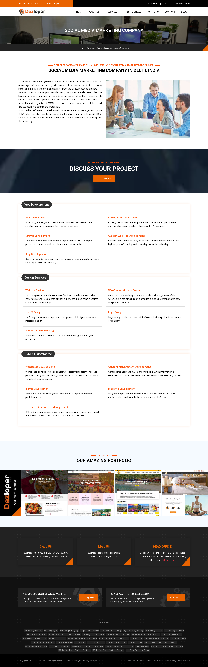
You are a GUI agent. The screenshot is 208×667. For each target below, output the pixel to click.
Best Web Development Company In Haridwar (64, 634)
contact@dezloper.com (157, 3)
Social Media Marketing (64, 642)
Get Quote (88, 597)
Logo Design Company (178, 638)
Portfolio (153, 11)
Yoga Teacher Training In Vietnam (138, 650)
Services (91, 47)
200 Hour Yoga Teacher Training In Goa (119, 646)
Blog (184, 11)
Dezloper (93, 660)
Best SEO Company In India (117, 642)
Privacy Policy (170, 660)
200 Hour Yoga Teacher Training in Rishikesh (160, 642)
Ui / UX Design (80, 642)
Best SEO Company (136, 642)
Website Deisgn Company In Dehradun (145, 634)
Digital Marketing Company (133, 631)
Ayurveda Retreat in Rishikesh (36, 646)
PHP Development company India (156, 638)
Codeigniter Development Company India (113, 638)
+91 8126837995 (60, 552)
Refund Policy (184, 660)
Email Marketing (136, 638)
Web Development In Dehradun (118, 634)
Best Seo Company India (57, 638)
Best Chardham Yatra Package (59, 646)
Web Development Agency (69, 631)
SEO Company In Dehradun (172, 634)
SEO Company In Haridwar (174, 631)
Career (140, 660)
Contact (170, 11)
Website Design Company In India (34, 638)
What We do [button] (104, 622)
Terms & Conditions (154, 660)
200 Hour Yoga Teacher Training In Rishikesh (88, 646)
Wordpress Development (96, 642)
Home (79, 11)
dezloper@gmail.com (108, 556)
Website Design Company (33, 631)
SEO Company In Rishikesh (36, 634)
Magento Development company (43, 642)
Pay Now (131, 660)
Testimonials (133, 11)
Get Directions (169, 560)
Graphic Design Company (90, 631)
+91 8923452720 (42, 552)
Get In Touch (104, 178)
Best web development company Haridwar (82, 638)
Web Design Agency (51, 631)
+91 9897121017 (58, 556)
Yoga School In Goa (142, 646)
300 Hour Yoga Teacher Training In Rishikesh (74, 650)
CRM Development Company (111, 631)
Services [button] (113, 11)
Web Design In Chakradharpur (93, 634)
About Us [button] (94, 11)
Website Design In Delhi (153, 631)
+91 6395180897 (183, 3)
